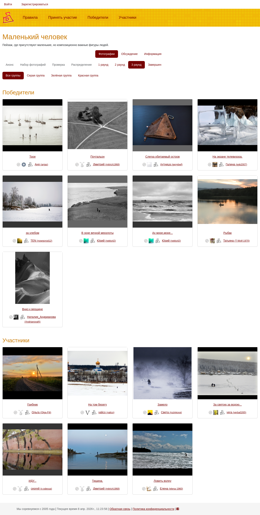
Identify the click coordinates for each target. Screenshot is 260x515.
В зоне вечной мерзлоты (97, 233)
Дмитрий (106, 164)
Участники (129, 17)
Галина (236, 164)
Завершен (154, 64)
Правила (32, 17)
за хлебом (32, 233)
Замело (163, 404)
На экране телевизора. (227, 156)
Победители (100, 17)
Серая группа (36, 75)
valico (107, 412)
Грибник (32, 404)
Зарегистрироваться (34, 4)
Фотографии (107, 54)
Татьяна (236, 240)
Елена (171, 488)
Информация (152, 54)
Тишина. (97, 480)
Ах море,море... (162, 233)
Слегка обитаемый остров (162, 156)
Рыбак (227, 233)
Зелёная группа (61, 75)
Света (171, 412)
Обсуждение (129, 54)
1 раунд (103, 64)
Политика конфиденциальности (153, 509)
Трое (32, 156)
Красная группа (88, 75)
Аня (41, 164)
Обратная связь (119, 509)
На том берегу (97, 404)
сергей (41, 488)
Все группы (13, 75)
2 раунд (120, 64)
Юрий (106, 240)
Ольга (41, 412)
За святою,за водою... (227, 404)
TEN (41, 240)
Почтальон (97, 156)
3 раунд (136, 64)
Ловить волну (162, 480)
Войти (8, 4)
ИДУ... (32, 480)
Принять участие (64, 17)
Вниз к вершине (32, 309)
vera (236, 412)
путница (171, 164)
